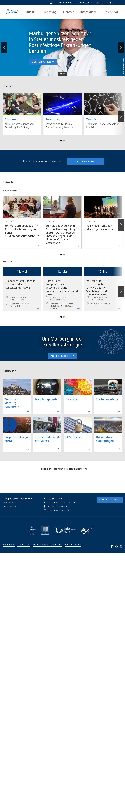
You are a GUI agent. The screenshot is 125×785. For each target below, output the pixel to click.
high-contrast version (108, 2)
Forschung (51, 12)
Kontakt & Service (109, 499)
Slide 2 (64, 74)
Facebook (112, 547)
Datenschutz (23, 544)
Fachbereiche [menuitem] (66, 2)
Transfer (70, 12)
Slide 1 (61, 74)
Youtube (116, 547)
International (90, 12)
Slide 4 (64, 141)
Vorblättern (120, 46)
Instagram (121, 547)
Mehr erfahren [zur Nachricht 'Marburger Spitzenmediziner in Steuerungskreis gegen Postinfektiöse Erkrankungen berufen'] (43, 61)
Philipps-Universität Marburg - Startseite (12, 12)
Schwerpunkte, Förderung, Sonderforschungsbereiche (62, 111)
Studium (33, 12)
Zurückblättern (4, 46)
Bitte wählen (80, 160)
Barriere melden (73, 544)
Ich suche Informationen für (41, 161)
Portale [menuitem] (84, 2)
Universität (113, 12)
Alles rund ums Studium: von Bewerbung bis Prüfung (22, 111)
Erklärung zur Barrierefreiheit (47, 544)
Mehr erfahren (62, 355)
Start (49, 2)
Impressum (9, 544)
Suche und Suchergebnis (116, 2)
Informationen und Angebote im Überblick (103, 111)
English (99, 2)
